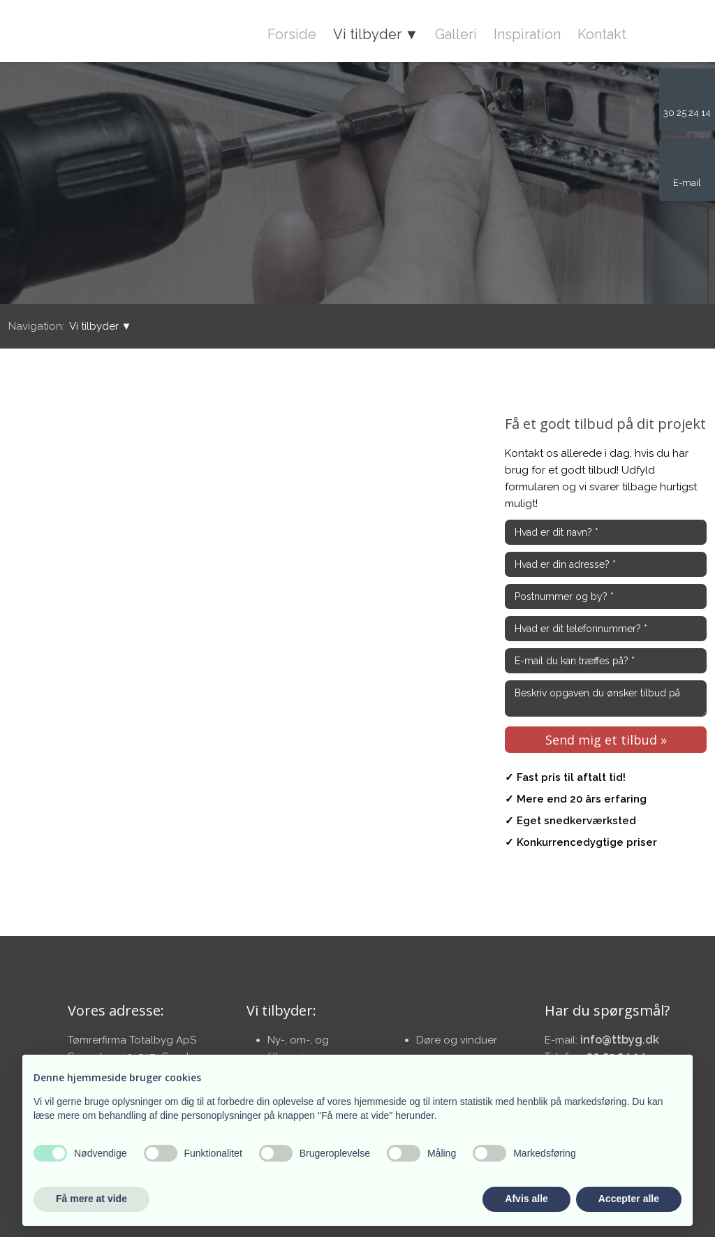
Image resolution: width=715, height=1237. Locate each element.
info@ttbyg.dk (619, 1039)
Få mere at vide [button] (91, 1198)
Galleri (456, 34)
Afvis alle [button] (526, 1198)
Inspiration (527, 34)
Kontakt (601, 34)
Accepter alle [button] (628, 1198)
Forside (291, 34)
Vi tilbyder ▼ (376, 34)
